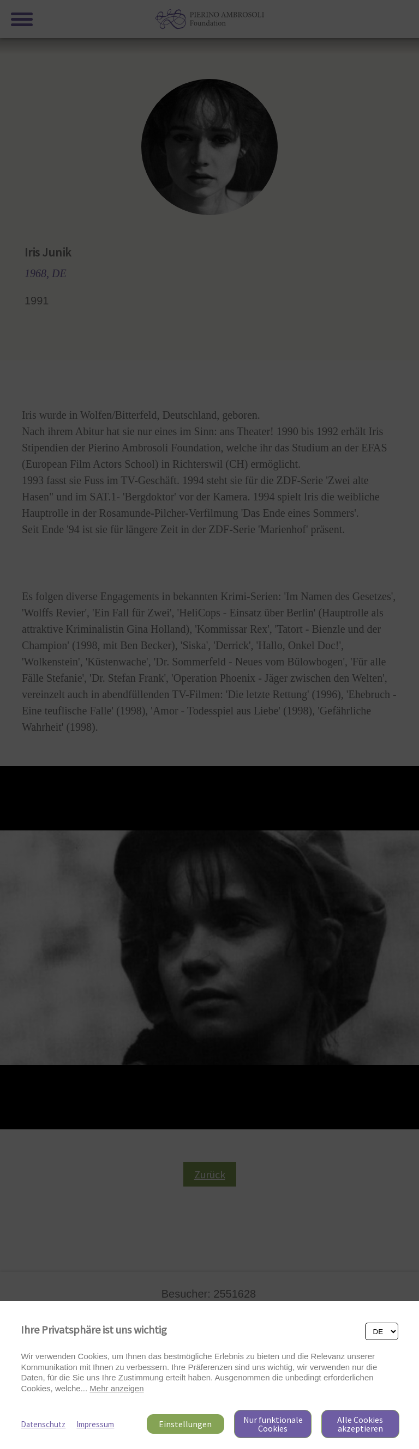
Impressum (95, 1424)
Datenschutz (43, 1424)
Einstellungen (185, 1424)
